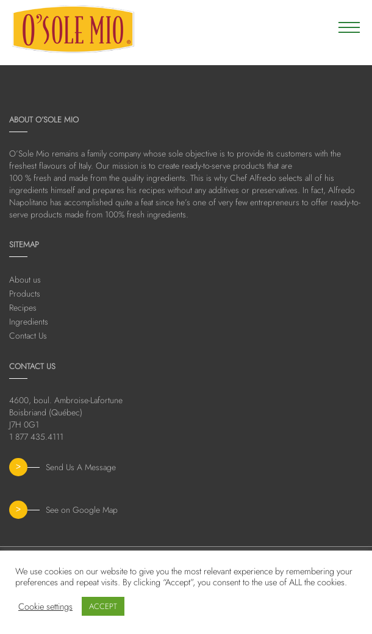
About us (25, 279)
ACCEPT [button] (103, 606)
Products (24, 293)
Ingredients (28, 321)
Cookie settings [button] (45, 606)
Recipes (23, 307)
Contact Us (28, 335)
